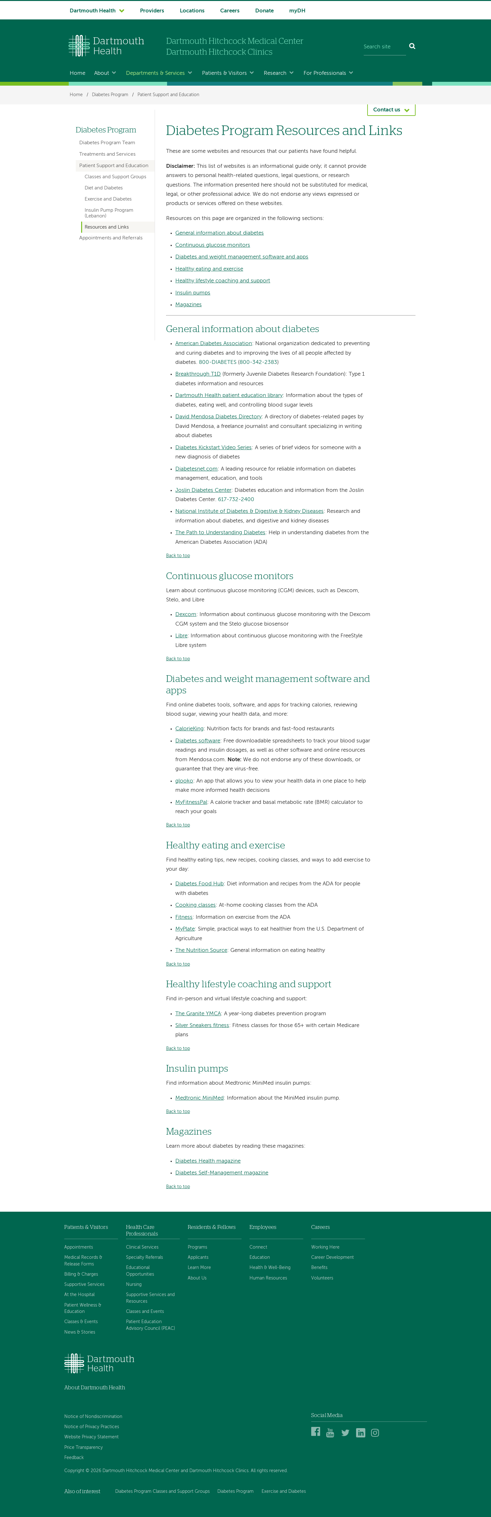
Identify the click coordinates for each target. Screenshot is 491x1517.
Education (259, 1257)
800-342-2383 (258, 362)
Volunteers (322, 1278)
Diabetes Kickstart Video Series (213, 447)
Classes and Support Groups (115, 177)
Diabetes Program (110, 95)
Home (77, 73)
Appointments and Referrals (111, 238)
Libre (181, 636)
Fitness (184, 917)
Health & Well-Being (270, 1267)
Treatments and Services (107, 154)
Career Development (332, 1257)
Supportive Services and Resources (150, 1298)
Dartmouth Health (93, 11)
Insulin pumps (192, 293)
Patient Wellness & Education (82, 1308)
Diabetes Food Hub (199, 884)
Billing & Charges (81, 1274)
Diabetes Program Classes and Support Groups (162, 1491)
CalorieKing (189, 729)
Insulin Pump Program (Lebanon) (109, 213)
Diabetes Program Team (107, 142)
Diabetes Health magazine (208, 1161)
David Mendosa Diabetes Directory (218, 417)
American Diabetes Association (213, 343)
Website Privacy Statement (91, 1437)
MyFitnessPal (191, 802)
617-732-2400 (236, 499)
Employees (263, 1227)
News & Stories (79, 1332)
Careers (230, 11)
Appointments (78, 1247)
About (101, 73)
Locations (192, 11)
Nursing (134, 1284)
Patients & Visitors (224, 73)
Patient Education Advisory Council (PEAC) (150, 1325)
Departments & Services (155, 73)
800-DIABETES (217, 362)
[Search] (412, 47)
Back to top (178, 556)
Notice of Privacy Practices (91, 1427)
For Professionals (325, 73)
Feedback (74, 1458)
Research (275, 73)
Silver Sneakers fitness (202, 1025)
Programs (197, 1247)
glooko (184, 781)
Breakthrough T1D (198, 374)
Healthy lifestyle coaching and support (222, 281)
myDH (297, 11)
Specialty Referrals (144, 1257)
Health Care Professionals (142, 1230)
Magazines (188, 305)
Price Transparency (83, 1447)
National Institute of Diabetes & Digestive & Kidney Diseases (249, 511)
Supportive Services (84, 1284)
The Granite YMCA (198, 1014)
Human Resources (268, 1278)
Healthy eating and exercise (209, 269)
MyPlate (185, 929)
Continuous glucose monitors (212, 245)
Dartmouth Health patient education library (229, 395)
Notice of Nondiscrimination (93, 1416)
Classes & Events (81, 1322)
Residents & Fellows (211, 1227)
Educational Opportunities (140, 1270)
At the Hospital (79, 1295)
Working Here (325, 1247)
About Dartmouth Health (94, 1387)
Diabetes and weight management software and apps (241, 257)
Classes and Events (145, 1311)
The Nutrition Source (201, 950)
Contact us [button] (386, 110)
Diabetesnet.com (196, 469)
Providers (152, 11)
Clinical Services (142, 1247)
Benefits (319, 1267)
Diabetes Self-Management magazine (221, 1173)
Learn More (199, 1267)
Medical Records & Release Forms (83, 1260)
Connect (258, 1247)
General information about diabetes (219, 233)
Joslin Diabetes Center (203, 490)
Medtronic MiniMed (199, 1098)
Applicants (198, 1257)
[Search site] (385, 47)
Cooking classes (195, 905)
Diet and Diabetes (104, 188)
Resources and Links (107, 227)
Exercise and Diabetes (108, 199)
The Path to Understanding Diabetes (220, 532)
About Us (197, 1278)
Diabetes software (197, 741)
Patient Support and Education (168, 95)
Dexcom (185, 614)
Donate (264, 11)
